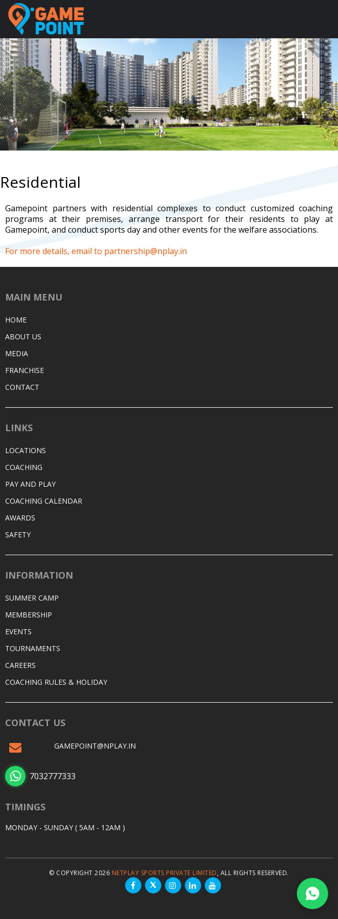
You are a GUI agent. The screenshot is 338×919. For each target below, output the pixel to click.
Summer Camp (32, 598)
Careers (20, 665)
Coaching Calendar (43, 501)
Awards (20, 518)
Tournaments (32, 648)
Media (16, 353)
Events (18, 631)
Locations (25, 450)
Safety (18, 534)
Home (16, 320)
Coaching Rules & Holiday (56, 682)
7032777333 (40, 776)
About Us (23, 336)
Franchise (24, 370)
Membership (28, 614)
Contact (22, 387)
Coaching (23, 467)
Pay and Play (30, 484)
